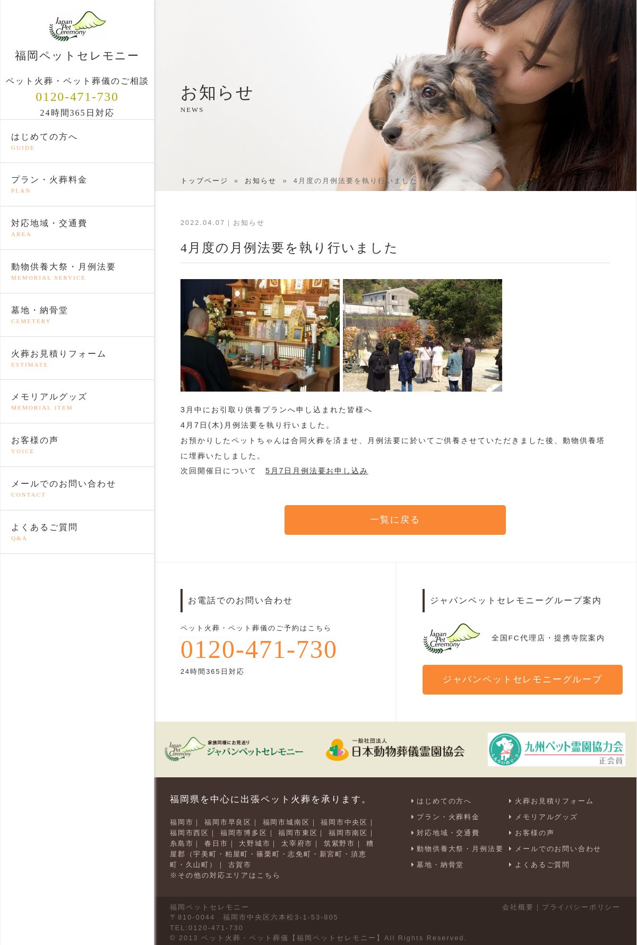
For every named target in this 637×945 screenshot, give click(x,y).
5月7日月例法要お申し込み (317, 470)
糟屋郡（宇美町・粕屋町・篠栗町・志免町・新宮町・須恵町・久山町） (273, 852)
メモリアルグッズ (77, 402)
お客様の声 (77, 446)
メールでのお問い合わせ (77, 489)
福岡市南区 (350, 832)
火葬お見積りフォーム (77, 359)
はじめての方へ (77, 142)
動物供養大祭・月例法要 (77, 272)
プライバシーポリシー (581, 904)
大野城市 (255, 842)
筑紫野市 (341, 842)
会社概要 (517, 904)
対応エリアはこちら (245, 873)
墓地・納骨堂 (77, 315)
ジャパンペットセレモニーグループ (523, 679)
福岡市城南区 (287, 822)
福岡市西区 (190, 832)
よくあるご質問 (77, 532)
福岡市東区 (299, 832)
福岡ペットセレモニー (77, 36)
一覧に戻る (395, 520)
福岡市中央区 (346, 822)
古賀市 (241, 862)
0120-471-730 (77, 96)
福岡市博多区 (245, 832)
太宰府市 (298, 842)
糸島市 (182, 842)
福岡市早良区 (229, 822)
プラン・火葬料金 (77, 185)
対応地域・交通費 (77, 229)
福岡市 (182, 822)
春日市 (217, 842)
